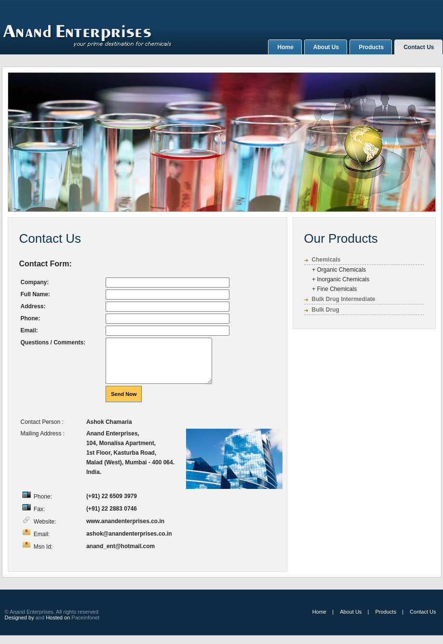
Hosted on (58, 626)
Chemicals (326, 259)
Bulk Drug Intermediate (344, 299)
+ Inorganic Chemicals (337, 279)
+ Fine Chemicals (330, 289)
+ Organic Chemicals (335, 269)
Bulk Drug (325, 309)
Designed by (19, 626)
